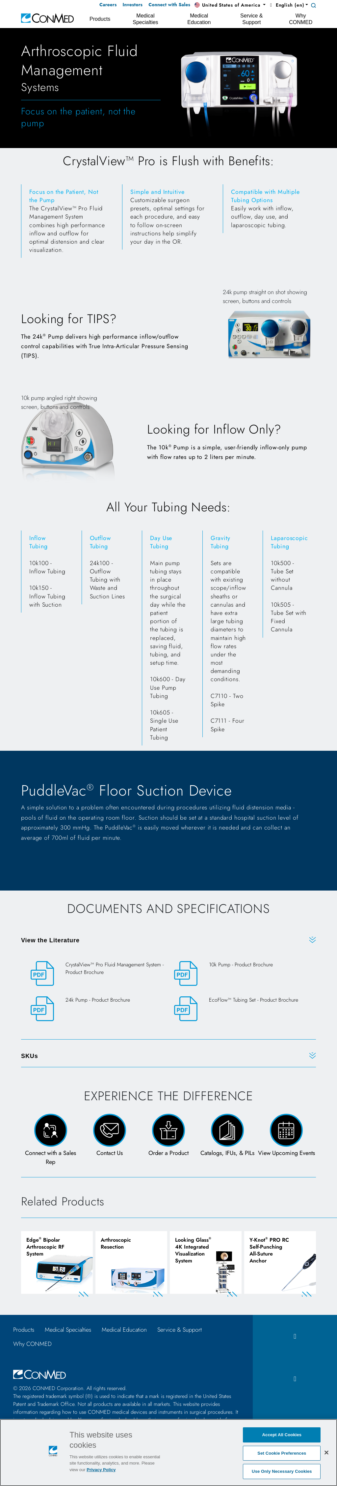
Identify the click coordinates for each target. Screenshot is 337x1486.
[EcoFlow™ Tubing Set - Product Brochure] (240, 1008)
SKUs (29, 1056)
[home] (47, 18)
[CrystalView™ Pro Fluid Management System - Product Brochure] (97, 973)
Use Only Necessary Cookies (282, 1471)
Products (23, 1329)
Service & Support (179, 1329)
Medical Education (124, 1329)
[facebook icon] (295, 1336)
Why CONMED (32, 1344)
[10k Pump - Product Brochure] (240, 973)
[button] (230, 5)
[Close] (326, 1452)
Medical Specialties (68, 1329)
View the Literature (50, 940)
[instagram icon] (295, 1379)
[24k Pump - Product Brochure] (97, 1008)
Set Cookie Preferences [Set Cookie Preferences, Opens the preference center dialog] (281, 1453)
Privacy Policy (101, 1469)
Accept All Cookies (282, 1434)
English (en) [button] (286, 5)
